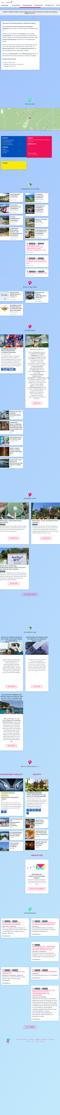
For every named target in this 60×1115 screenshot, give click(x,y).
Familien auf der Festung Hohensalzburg (15, 413)
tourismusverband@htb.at (7, 144)
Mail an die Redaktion (33, 154)
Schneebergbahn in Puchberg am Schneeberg (41, 232)
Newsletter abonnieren (36, 914)
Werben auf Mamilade (22, 1065)
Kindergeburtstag (27, 5)
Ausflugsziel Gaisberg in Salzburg (14, 871)
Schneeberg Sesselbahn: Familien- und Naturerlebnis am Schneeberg (16, 232)
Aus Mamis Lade (49, 5)
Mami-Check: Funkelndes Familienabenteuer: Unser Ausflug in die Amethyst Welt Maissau (12, 580)
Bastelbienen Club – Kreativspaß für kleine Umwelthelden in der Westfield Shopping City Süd (44, 974)
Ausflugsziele (4, 5)
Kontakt (28, 1067)
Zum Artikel (37, 712)
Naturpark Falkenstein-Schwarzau (39, 196)
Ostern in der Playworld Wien (36, 273)
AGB (33, 1067)
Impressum (51, 1065)
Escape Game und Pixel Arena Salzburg (41, 870)
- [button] (2, 112)
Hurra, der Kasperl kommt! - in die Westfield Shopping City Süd (36, 261)
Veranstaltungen (16, 5)
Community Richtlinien (41, 1065)
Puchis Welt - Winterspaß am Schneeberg (15, 207)
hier (33, 13)
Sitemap (42, 1067)
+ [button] (2, 110)
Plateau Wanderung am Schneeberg (15, 218)
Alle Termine (30, 1053)
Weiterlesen (14, 551)
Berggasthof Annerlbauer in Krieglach (15, 294)
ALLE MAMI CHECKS (30, 620)
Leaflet (53, 129)
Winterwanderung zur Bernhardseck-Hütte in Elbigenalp (16, 848)
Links (37, 1067)
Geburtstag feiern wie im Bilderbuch (39, 848)
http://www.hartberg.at (7, 143)
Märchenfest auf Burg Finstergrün (44, 997)
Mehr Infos (37, 403)
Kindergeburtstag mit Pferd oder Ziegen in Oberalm (41, 859)
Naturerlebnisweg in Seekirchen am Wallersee (16, 860)
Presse (31, 1065)
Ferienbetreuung (38, 5)
